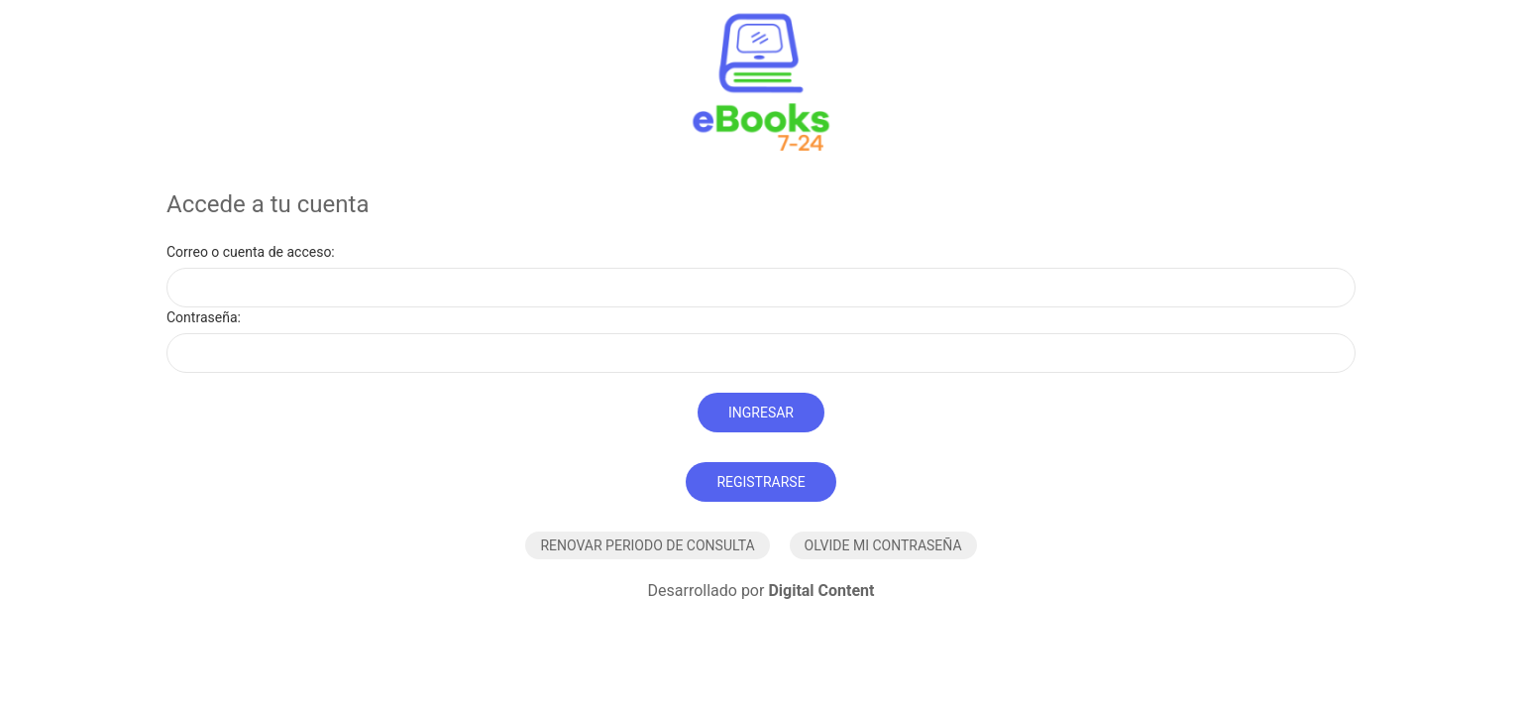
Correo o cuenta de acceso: (250, 252)
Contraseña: (203, 317)
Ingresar (761, 412)
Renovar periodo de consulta (647, 545)
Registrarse (760, 482)
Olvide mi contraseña (883, 545)
